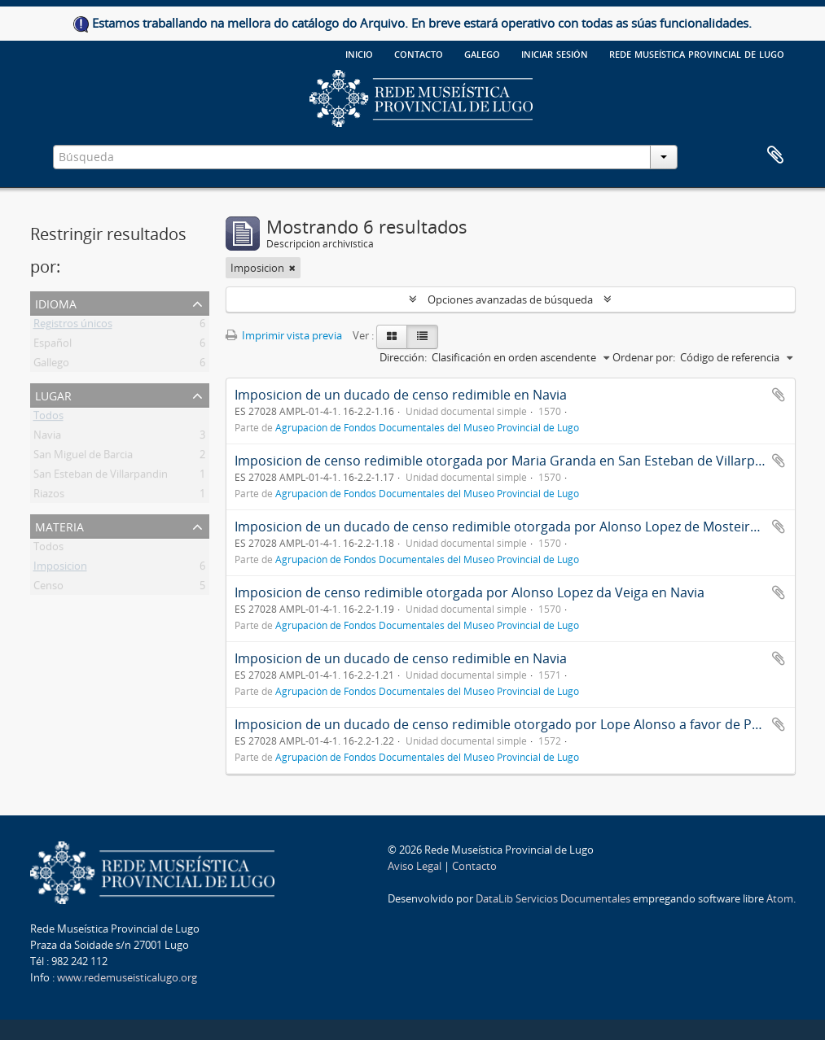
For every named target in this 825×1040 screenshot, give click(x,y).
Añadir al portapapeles (778, 395)
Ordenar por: (643, 357)
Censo (48, 588)
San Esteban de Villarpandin (100, 477)
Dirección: (403, 357)
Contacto (418, 53)
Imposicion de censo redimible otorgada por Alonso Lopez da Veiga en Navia (469, 592)
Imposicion (60, 569)
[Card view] (391, 337)
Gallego (51, 365)
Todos (48, 418)
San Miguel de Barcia (83, 457)
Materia (59, 525)
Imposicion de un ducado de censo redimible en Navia (401, 395)
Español (52, 346)
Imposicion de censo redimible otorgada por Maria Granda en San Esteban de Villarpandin (512, 461)
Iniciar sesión (554, 53)
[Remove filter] (292, 268)
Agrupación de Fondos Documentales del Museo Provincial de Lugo (427, 427)
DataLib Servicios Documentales (553, 898)
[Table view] (422, 337)
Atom (779, 898)
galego (482, 53)
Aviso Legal (414, 866)
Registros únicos (72, 326)
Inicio (359, 53)
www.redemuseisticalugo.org (127, 977)
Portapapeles (775, 155)
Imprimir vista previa (284, 335)
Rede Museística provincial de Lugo (696, 53)
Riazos (48, 496)
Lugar (53, 394)
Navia (47, 437)
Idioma (56, 302)
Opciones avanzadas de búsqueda (510, 299)
